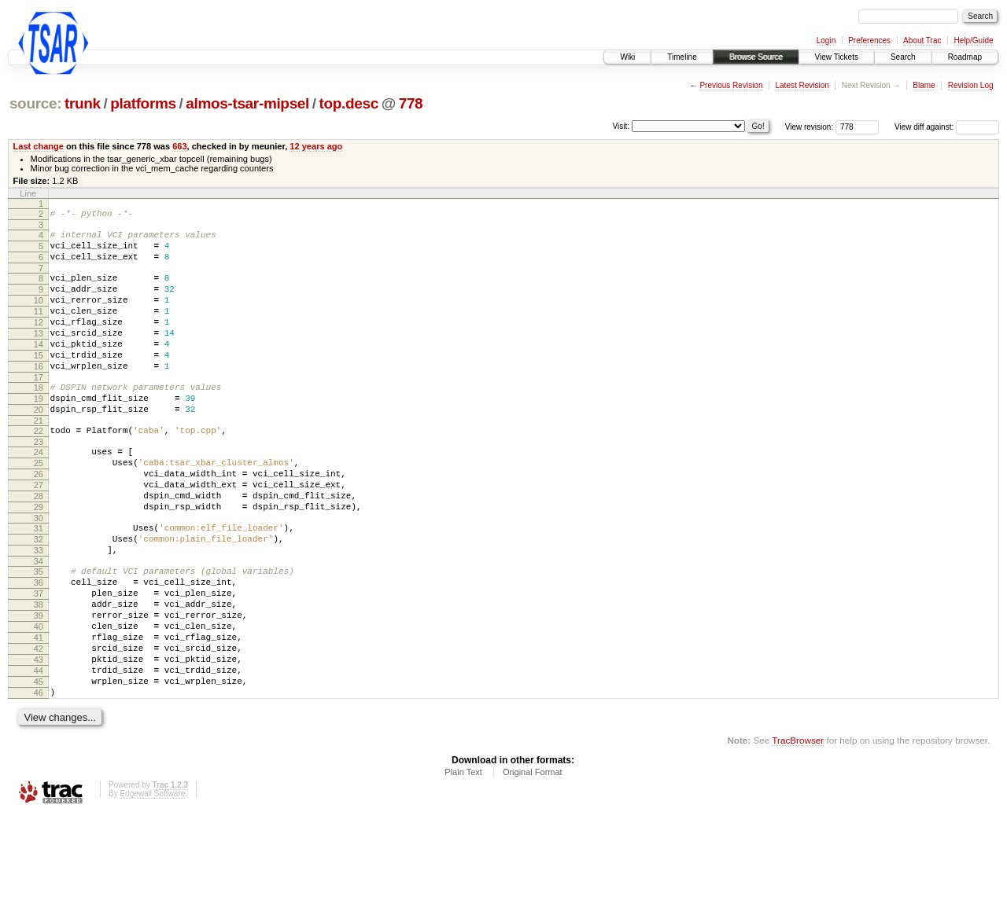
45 (38, 766)
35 (38, 633)
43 (38, 739)
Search (903, 57)
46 (38, 780)
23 (38, 482)
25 (38, 505)
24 (38, 492)
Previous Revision (730, 85)
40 (38, 699)
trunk (83, 103)
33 (38, 609)
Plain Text (463, 861)
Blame (924, 85)
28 (38, 545)
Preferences (869, 40)
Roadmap (965, 57)
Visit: (621, 126)
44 (38, 753)
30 (38, 572)
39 (38, 686)
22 (38, 468)
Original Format (533, 861)
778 (411, 103)
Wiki (627, 57)
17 (38, 408)
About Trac (922, 40)
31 (38, 582)
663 (179, 146)
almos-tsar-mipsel (247, 103)
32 (38, 596)
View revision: (809, 127)
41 (38, 713)
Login (826, 40)
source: (35, 103)
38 (38, 673)
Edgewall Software (152, 883)
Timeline (681, 57)
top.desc (348, 103)
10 (38, 314)
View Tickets (836, 57)
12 (38, 341)
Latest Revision (801, 85)
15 (38, 381)
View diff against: (946, 127)
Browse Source (756, 57)
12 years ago (316, 146)
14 (38, 368)
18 (38, 418)
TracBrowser (798, 830)
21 (38, 458)
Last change (38, 146)
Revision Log (971, 85)
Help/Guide (973, 40)
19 (38, 431)
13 (38, 354)
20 (38, 445)
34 (38, 622)
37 (38, 659)
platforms (143, 103)
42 (38, 726)
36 (38, 646)
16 (38, 394)
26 (38, 519)
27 (38, 532)
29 (38, 559)
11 (38, 328)
